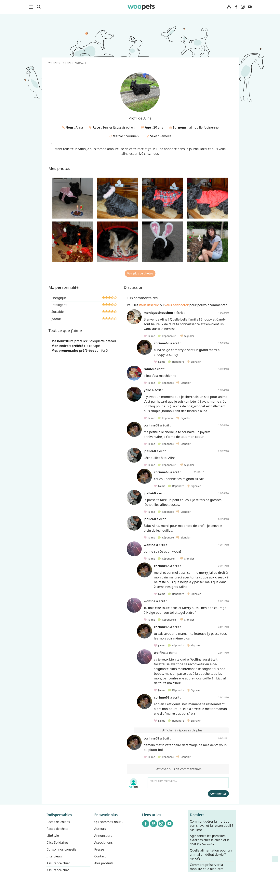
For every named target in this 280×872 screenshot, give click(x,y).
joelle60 (150, 451)
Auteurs (100, 829)
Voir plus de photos (140, 273)
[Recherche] (39, 7)
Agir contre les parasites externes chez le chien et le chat (210, 840)
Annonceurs (103, 835)
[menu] (32, 7)
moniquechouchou (158, 312)
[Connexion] (229, 7)
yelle (147, 390)
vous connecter (176, 305)
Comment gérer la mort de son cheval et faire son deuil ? (211, 825)
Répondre (168, 336)
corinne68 (133, 136)
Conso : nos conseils (61, 849)
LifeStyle (53, 835)
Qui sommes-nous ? (108, 822)
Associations (103, 842)
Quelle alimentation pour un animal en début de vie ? (211, 854)
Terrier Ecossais (114, 127)
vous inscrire (149, 305)
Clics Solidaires (57, 842)
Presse (99, 849)
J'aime (150, 336)
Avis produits (103, 863)
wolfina (149, 545)
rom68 (149, 369)
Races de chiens (58, 822)
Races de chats (57, 829)
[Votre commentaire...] (188, 782)
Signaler (187, 336)
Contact (100, 856)
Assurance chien (59, 863)
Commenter (218, 793)
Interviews (54, 856)
